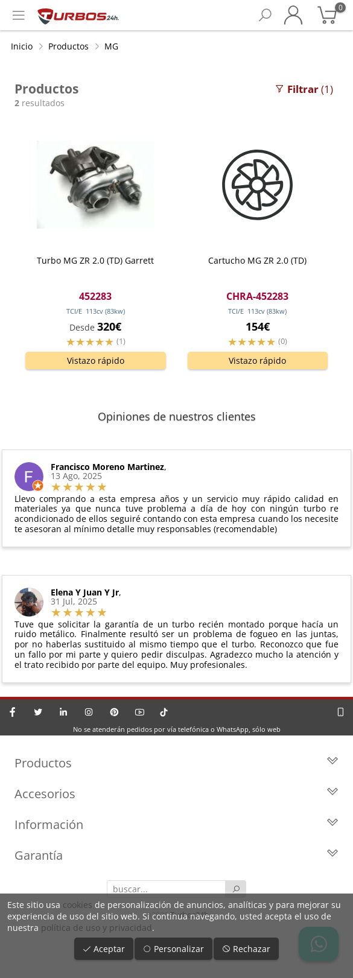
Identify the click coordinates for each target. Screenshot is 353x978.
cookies (77, 904)
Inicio (22, 46)
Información (176, 824)
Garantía (176, 855)
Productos (68, 46)
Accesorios (176, 794)
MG (111, 46)
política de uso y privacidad (96, 927)
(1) (304, 89)
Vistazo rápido (95, 360)
